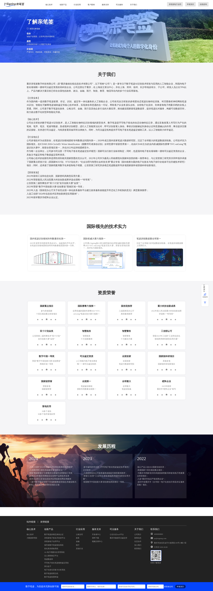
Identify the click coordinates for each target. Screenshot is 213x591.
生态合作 (137, 541)
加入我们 (137, 545)
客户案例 (91, 4)
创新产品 (63, 4)
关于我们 (133, 4)
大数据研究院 (32, 538)
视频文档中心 (97, 541)
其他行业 (79, 548)
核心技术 (49, 4)
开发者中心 (96, 534)
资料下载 (95, 538)
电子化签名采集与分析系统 (54, 570)
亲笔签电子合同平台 (52, 541)
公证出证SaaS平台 (117, 534)
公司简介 (137, 534)
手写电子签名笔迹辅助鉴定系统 (56, 563)
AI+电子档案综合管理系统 (54, 552)
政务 (77, 538)
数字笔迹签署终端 (51, 577)
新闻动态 (137, 538)
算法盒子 (47, 566)
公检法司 (79, 534)
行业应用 (77, 4)
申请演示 (190, 4)
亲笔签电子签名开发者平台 (54, 538)
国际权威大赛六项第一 (94, 238)
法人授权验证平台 (51, 555)
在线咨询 (203, 4)
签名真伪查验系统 (51, 548)
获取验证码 (168, 586)
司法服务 (119, 4)
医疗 (77, 545)
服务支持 (105, 4)
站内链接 (31, 522)
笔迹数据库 (48, 559)
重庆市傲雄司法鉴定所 (118, 538)
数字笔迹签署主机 (51, 573)
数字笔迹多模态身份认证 (53, 534)
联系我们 (137, 548)
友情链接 (44, 522)
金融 (77, 541)
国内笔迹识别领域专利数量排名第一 (48, 238)
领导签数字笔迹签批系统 (53, 545)
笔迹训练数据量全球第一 (149, 238)
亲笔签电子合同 (175, 4)
